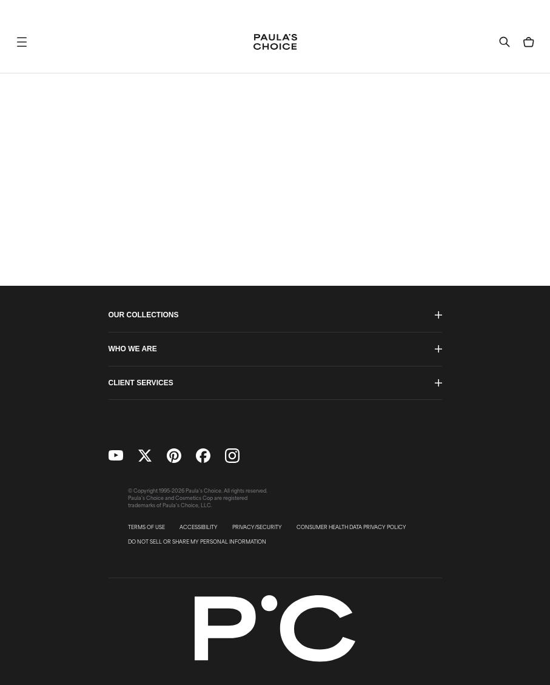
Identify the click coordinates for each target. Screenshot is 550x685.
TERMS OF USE (146, 527)
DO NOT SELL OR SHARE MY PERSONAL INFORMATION (197, 541)
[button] (22, 42)
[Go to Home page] (275, 42)
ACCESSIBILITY (198, 527)
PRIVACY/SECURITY (257, 527)
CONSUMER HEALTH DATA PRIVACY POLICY (351, 527)
